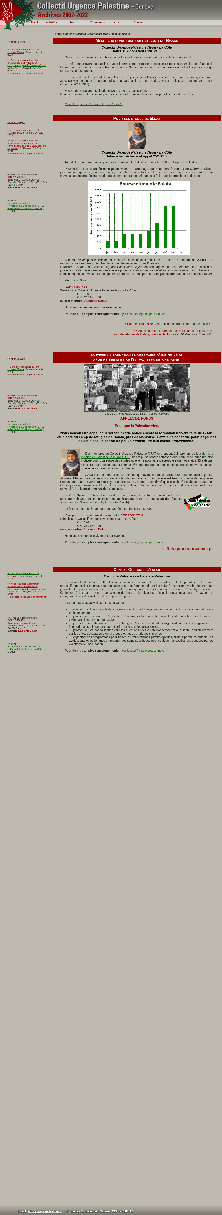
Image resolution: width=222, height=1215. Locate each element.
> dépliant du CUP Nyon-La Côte (24, 208)
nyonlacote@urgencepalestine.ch (142, 314)
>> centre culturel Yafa (19, 203)
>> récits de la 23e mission (21, 205)
